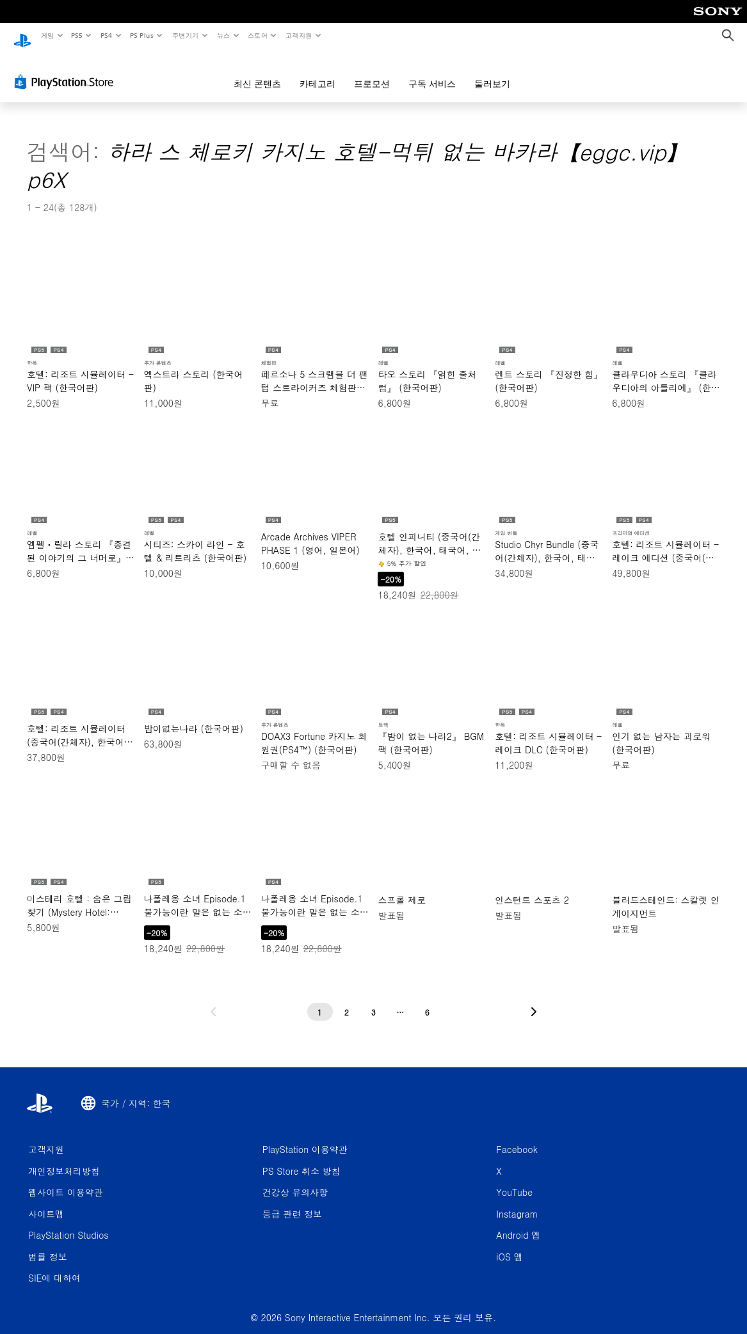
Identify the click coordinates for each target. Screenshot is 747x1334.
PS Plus (141, 35)
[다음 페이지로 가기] (534, 999)
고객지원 (298, 35)
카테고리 (317, 71)
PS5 (77, 35)
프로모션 (372, 71)
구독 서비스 (432, 71)
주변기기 (185, 35)
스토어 (258, 35)
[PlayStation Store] (66, 69)
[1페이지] (320, 999)
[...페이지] (401, 999)
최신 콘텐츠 (257, 71)
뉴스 (223, 35)
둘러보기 (492, 71)
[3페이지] (374, 999)
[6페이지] (427, 999)
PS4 (106, 35)
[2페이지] (347, 999)
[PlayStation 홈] (22, 36)
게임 (47, 35)
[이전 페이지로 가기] (213, 999)
